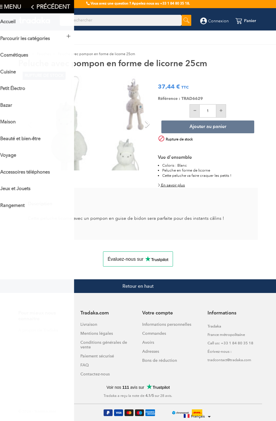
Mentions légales (96, 333)
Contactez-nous (95, 374)
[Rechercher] (121, 20)
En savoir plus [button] (171, 185)
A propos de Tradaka (38, 330)
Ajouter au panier (208, 127)
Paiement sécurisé (97, 356)
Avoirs (148, 342)
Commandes (154, 333)
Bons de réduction (159, 360)
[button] (32, 121)
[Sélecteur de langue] (198, 416)
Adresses (150, 351)
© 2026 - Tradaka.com (37, 411)
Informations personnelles (166, 324)
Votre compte (157, 313)
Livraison (88, 324)
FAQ (84, 365)
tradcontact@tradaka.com (229, 360)
